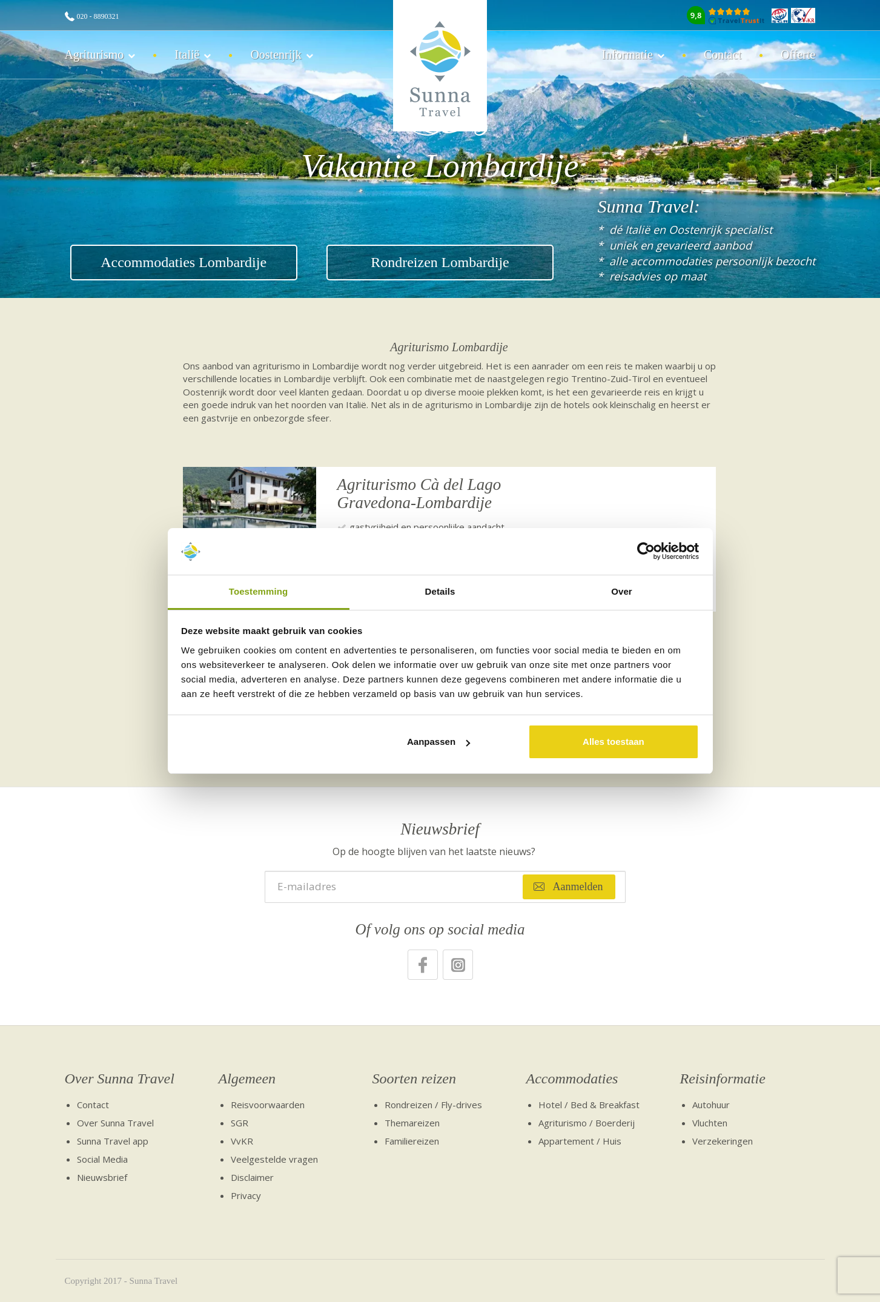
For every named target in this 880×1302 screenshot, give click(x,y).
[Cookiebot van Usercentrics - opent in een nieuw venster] (646, 552)
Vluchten (709, 1123)
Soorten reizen (414, 1078)
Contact (722, 54)
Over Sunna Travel (119, 1078)
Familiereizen (412, 1141)
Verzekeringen (722, 1141)
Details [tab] (440, 591)
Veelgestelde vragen (274, 1159)
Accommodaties (572, 1078)
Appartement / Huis (579, 1141)
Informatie (626, 54)
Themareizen (412, 1123)
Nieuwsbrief (102, 1177)
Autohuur (711, 1105)
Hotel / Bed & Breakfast (589, 1105)
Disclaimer (252, 1177)
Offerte (798, 54)
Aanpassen (438, 741)
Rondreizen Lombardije (440, 262)
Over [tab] (621, 591)
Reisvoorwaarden (268, 1105)
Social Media (102, 1159)
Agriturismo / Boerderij (586, 1123)
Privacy (246, 1195)
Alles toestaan (613, 741)
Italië (186, 54)
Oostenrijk (275, 54)
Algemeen (247, 1078)
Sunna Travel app (112, 1141)
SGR (239, 1123)
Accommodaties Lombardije (183, 262)
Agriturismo (94, 54)
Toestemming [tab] (258, 591)
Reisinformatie (723, 1078)
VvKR (242, 1141)
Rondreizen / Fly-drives (433, 1105)
